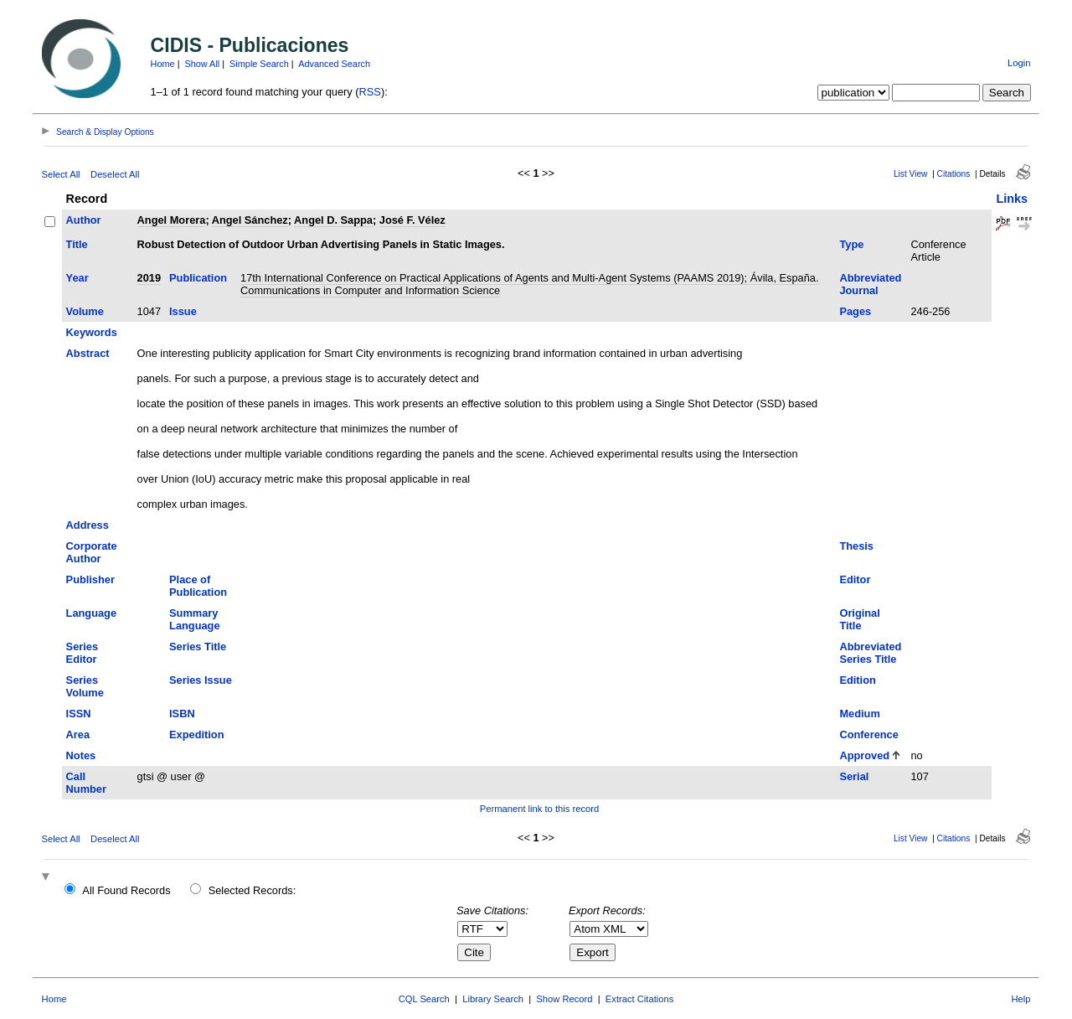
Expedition (196, 734)
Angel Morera (171, 220)
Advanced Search (334, 64)
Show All (202, 64)
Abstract (88, 353)
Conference (868, 734)
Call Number (86, 782)
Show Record (564, 999)
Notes (81, 755)
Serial (853, 776)
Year (77, 278)
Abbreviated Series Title (870, 652)
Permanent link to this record (539, 809)
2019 (149, 278)
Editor (854, 579)
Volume (85, 311)
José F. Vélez (412, 220)
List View (911, 173)
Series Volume (85, 686)
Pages (855, 311)
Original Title (859, 619)
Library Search (492, 999)
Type (851, 244)
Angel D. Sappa (333, 220)
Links (1012, 198)
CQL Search (424, 999)
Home (163, 64)
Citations (954, 173)
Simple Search (259, 64)
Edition (857, 680)
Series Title (197, 646)
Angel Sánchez (250, 220)
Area (78, 734)
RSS (370, 91)
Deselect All (114, 174)
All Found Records (126, 890)
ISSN (78, 713)
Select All (61, 174)
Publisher (90, 579)
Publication (198, 278)
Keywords (91, 332)
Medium (859, 713)
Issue (183, 311)
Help (1020, 999)
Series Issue (200, 680)
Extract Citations (639, 999)
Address (87, 525)
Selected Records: (252, 890)
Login (1019, 63)
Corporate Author (91, 552)
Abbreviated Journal (870, 284)
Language (91, 613)
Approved (864, 755)
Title (77, 244)
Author (83, 220)
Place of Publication (198, 585)
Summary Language (194, 619)
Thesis (856, 546)
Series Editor (82, 652)
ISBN (182, 713)
